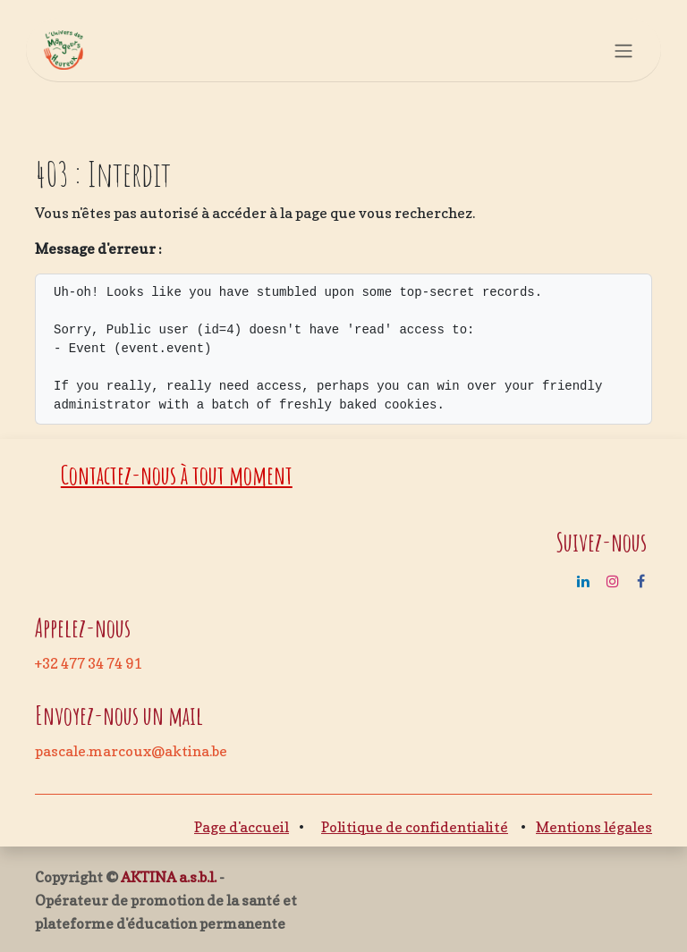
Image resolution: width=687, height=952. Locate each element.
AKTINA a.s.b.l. (168, 877)
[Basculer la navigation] (623, 50)
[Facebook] (640, 581)
